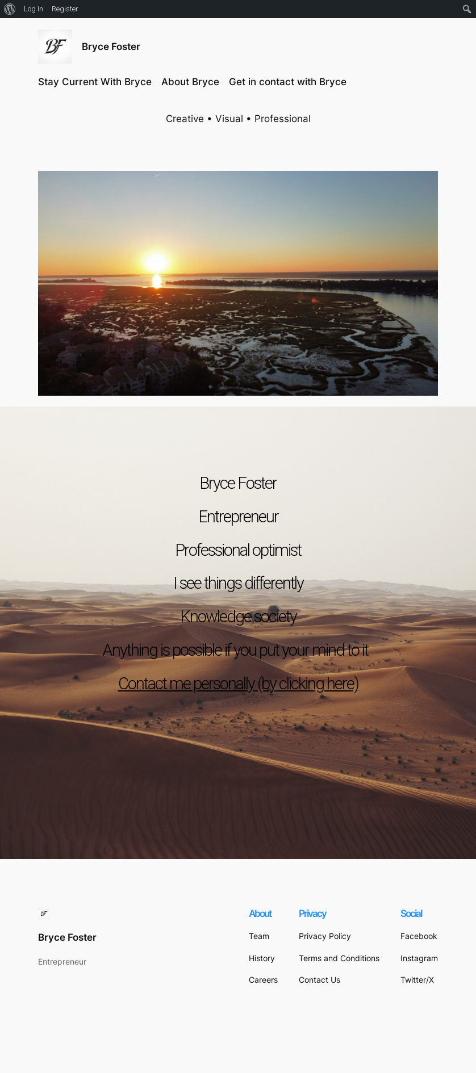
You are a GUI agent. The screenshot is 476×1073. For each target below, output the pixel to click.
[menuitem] (10, 9)
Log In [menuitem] (33, 9)
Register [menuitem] (65, 9)
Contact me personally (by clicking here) (238, 683)
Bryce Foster (111, 46)
